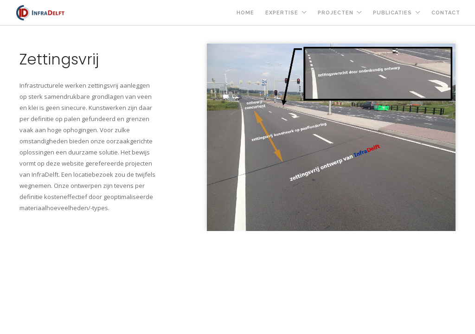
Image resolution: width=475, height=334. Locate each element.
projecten (335, 13)
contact (445, 13)
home (245, 13)
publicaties (392, 13)
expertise (281, 13)
